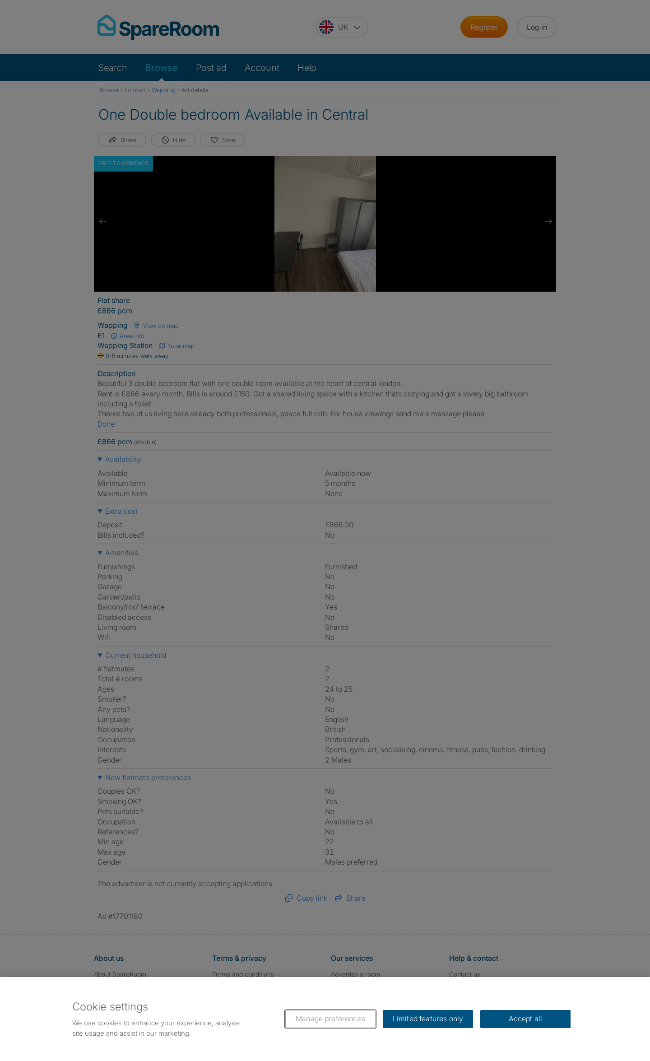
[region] (325, 1019)
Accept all (526, 1018)
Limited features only (428, 1018)
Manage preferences (330, 1018)
